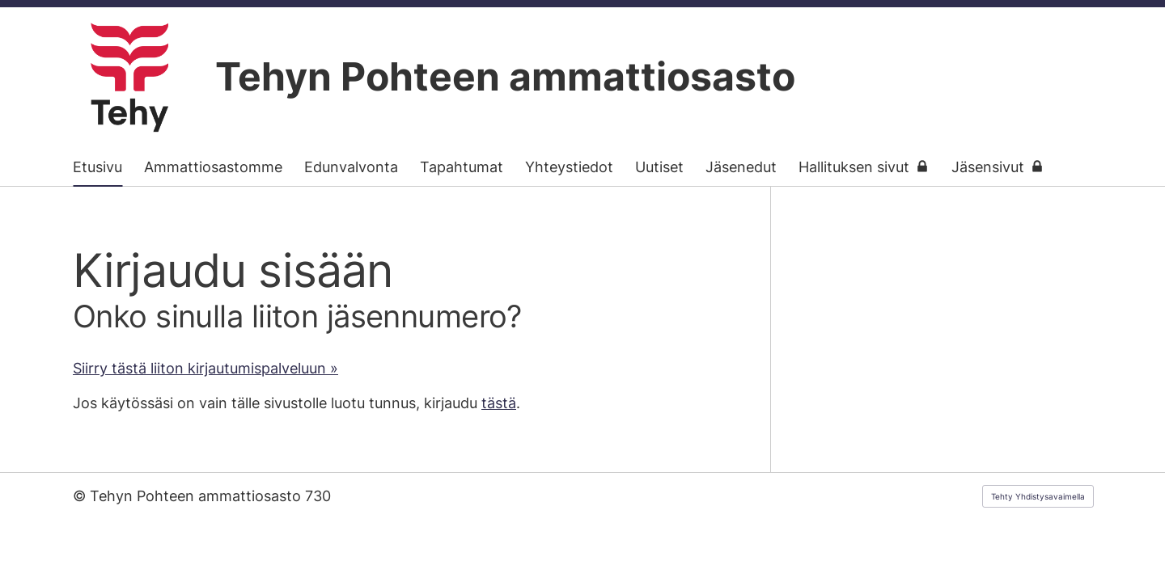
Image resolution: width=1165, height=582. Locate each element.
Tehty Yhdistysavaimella (1038, 496)
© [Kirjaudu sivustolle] (81, 495)
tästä (498, 402)
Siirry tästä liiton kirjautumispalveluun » (205, 368)
